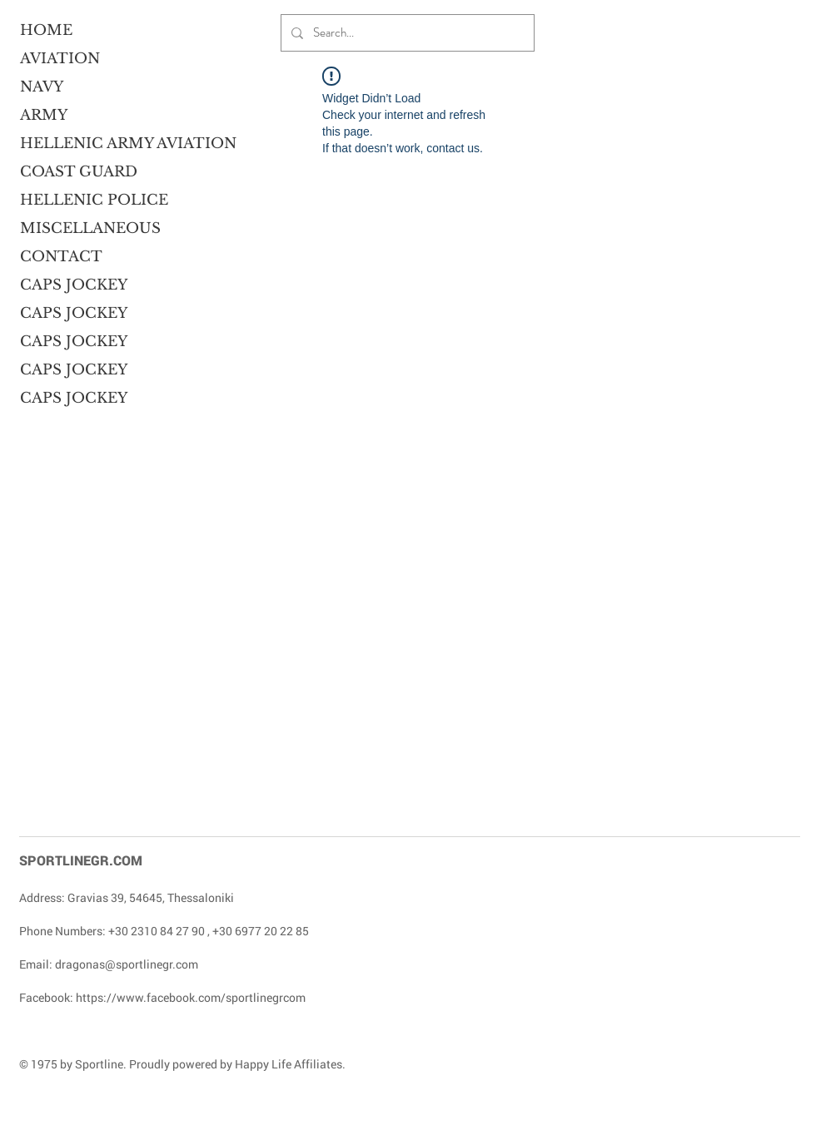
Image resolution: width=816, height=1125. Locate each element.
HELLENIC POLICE (84, 200)
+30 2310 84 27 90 (156, 931)
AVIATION (60, 58)
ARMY (43, 115)
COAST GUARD (78, 172)
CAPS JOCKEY (73, 285)
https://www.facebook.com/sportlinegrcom (191, 997)
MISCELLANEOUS (84, 228)
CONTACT (61, 256)
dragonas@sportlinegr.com (126, 964)
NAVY (41, 87)
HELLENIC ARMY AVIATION (84, 143)
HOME (46, 30)
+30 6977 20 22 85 (260, 931)
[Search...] (406, 33)
